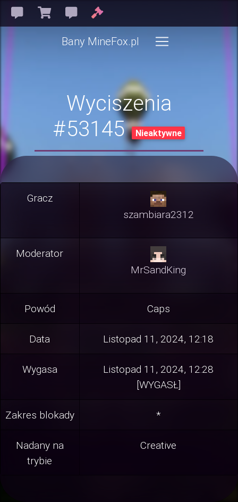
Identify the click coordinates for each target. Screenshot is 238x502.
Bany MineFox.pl (100, 41)
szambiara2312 (158, 214)
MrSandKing (158, 269)
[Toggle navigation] (162, 41)
